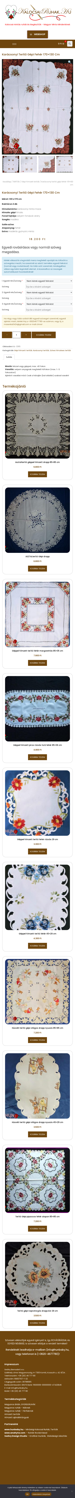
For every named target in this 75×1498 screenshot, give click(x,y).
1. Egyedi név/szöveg (12, 280)
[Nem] (72, 1491)
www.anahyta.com (14, 1432)
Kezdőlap (7, 181)
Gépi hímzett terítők (30, 181)
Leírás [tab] (9, 357)
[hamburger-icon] (14, 44)
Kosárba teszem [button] (37, 474)
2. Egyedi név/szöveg (12, 292)
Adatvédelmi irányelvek (41, 1494)
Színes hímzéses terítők (60, 350)
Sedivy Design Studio (15, 1436)
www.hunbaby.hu (13, 1429)
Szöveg (5, 286)
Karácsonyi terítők (41, 350)
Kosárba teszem (43, 335)
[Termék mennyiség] (16, 335)
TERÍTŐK (16, 181)
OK (27, 1494)
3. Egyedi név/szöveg (12, 303)
